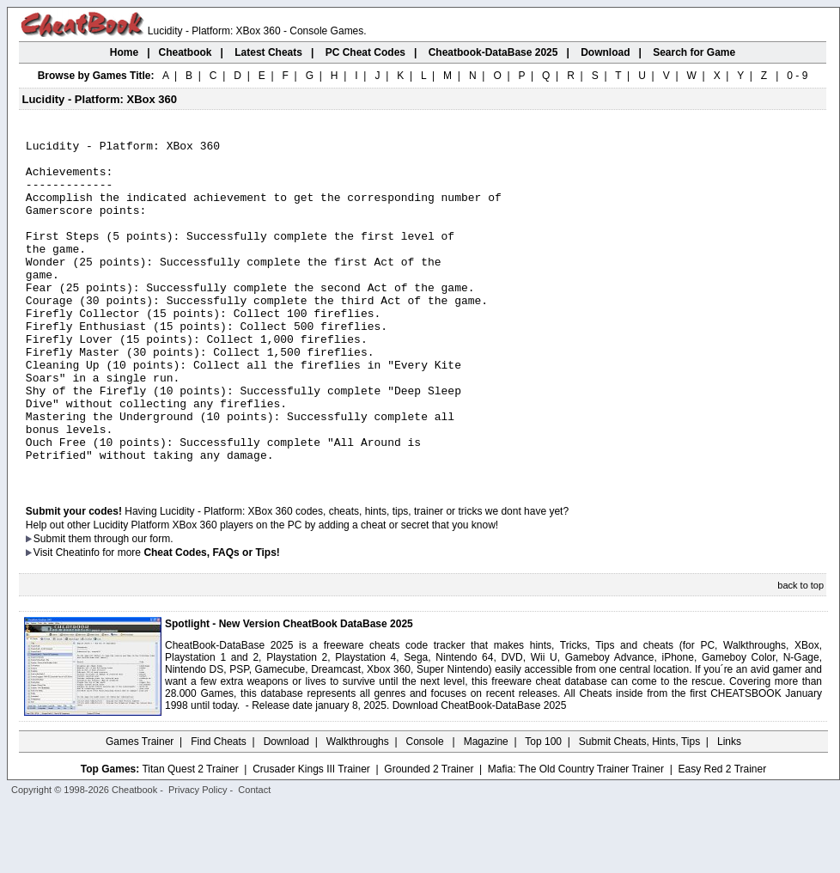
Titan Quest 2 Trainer (190, 836)
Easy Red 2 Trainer (722, 836)
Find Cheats (219, 809)
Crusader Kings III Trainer (311, 836)
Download (286, 809)
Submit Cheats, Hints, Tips (639, 809)
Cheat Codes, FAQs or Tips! (211, 620)
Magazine (486, 809)
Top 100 (543, 809)
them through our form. (121, 606)
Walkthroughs (357, 809)
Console (426, 809)
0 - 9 (797, 76)
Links (729, 809)
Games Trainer (139, 809)
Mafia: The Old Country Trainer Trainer (576, 836)
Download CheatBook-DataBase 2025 (480, 772)
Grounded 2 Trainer (428, 836)
